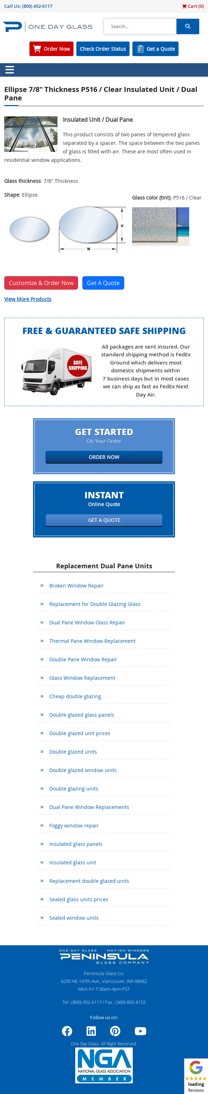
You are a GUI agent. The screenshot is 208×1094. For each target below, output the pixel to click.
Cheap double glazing (75, 696)
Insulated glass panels (76, 844)
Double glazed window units (83, 770)
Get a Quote (161, 48)
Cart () (193, 6)
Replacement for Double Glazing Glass (95, 604)
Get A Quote (103, 283)
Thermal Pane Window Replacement (92, 641)
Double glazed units (73, 751)
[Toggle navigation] (9, 70)
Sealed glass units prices (78, 899)
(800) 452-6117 (37, 6)
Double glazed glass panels (81, 714)
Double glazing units (73, 788)
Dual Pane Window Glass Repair (87, 622)
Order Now (57, 48)
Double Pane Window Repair (83, 659)
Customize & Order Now (41, 283)
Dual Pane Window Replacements (89, 807)
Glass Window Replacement (82, 677)
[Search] (140, 26)
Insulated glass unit (72, 862)
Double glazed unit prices (79, 733)
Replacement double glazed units (89, 880)
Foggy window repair (74, 825)
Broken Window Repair (76, 585)
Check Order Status (103, 48)
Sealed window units (74, 917)
